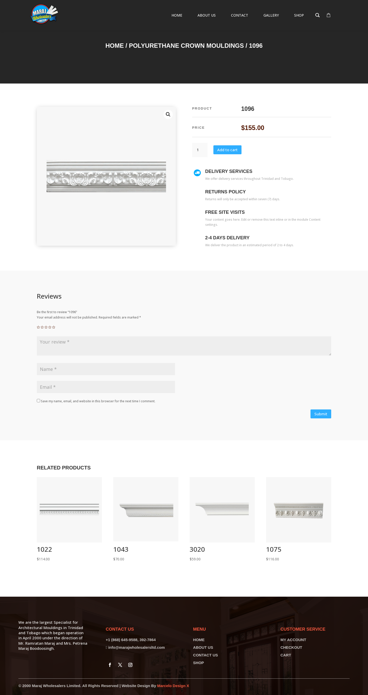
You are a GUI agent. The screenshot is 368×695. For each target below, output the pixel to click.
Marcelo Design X (173, 686)
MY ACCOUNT (293, 640)
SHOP (198, 663)
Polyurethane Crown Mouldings (186, 45)
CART (285, 655)
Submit (320, 413)
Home (114, 45)
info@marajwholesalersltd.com (136, 647)
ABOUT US (203, 647)
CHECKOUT (291, 647)
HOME (199, 640)
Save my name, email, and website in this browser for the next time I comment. (98, 401)
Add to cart (227, 149)
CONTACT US (205, 655)
